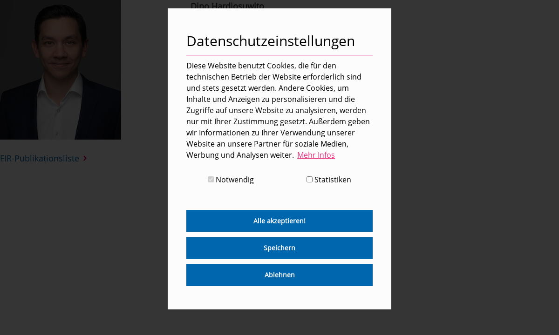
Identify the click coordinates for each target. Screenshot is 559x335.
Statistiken (329, 179)
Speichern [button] (279, 247)
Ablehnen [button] (280, 274)
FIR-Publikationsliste (39, 158)
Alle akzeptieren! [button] (279, 220)
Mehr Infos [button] (316, 155)
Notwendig (231, 179)
